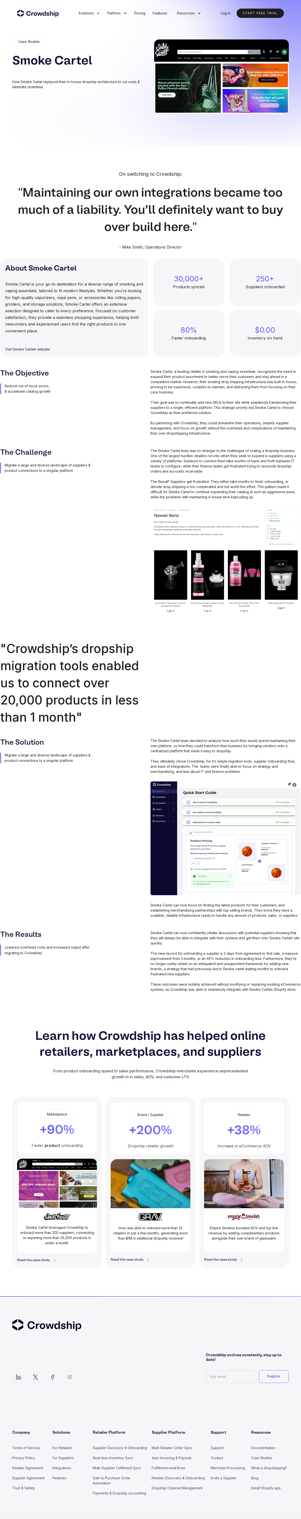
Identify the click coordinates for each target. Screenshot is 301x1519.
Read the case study (33, 1260)
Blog (254, 1478)
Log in (226, 13)
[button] (89, 13)
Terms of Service (26, 1448)
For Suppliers (63, 1458)
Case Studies (261, 1458)
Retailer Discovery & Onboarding (178, 1478)
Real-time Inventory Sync (113, 1458)
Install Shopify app (266, 1488)
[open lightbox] (225, 561)
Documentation (263, 1448)
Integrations (61, 1468)
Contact (217, 1458)
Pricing (140, 13)
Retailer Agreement (27, 1468)
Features (160, 13)
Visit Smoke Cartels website (27, 349)
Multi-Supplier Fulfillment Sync (117, 1468)
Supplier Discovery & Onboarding (120, 1448)
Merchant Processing (228, 1468)
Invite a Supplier (224, 1478)
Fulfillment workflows (168, 1468)
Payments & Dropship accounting (119, 1493)
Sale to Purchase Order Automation (112, 1480)
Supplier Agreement (28, 1478)
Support (217, 1448)
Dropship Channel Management (177, 1488)
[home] (41, 13)
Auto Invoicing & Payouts (172, 1458)
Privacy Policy (23, 1458)
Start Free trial (260, 13)
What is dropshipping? (269, 1468)
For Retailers (62, 1448)
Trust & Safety (23, 1488)
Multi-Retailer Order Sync (172, 1448)
